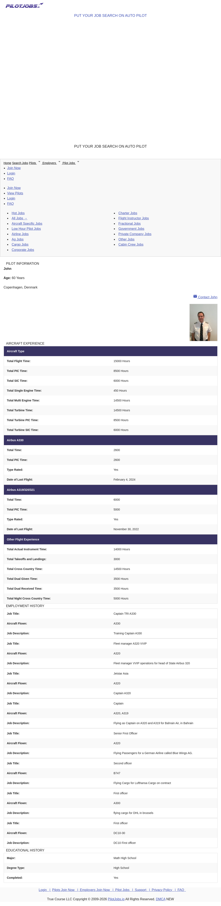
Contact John (205, 297)
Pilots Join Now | (66, 890)
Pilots (36, 163)
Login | (45, 890)
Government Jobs (131, 228)
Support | (143, 890)
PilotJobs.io (116, 899)
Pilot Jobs (72, 163)
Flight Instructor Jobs (133, 218)
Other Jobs (126, 239)
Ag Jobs (18, 239)
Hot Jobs (18, 213)
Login (11, 173)
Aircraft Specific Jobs (27, 223)
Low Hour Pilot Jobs (26, 228)
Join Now (14, 168)
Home (7, 163)
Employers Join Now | (97, 890)
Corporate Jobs (23, 250)
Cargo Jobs (20, 244)
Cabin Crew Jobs (130, 244)
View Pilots (15, 193)
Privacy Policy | (165, 890)
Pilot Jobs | (125, 890)
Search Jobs (20, 163)
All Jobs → (19, 218)
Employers (53, 163)
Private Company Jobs (134, 234)
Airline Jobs (20, 234)
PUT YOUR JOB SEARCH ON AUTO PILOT (110, 16)
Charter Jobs (127, 213)
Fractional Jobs (129, 223)
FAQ (10, 178)
